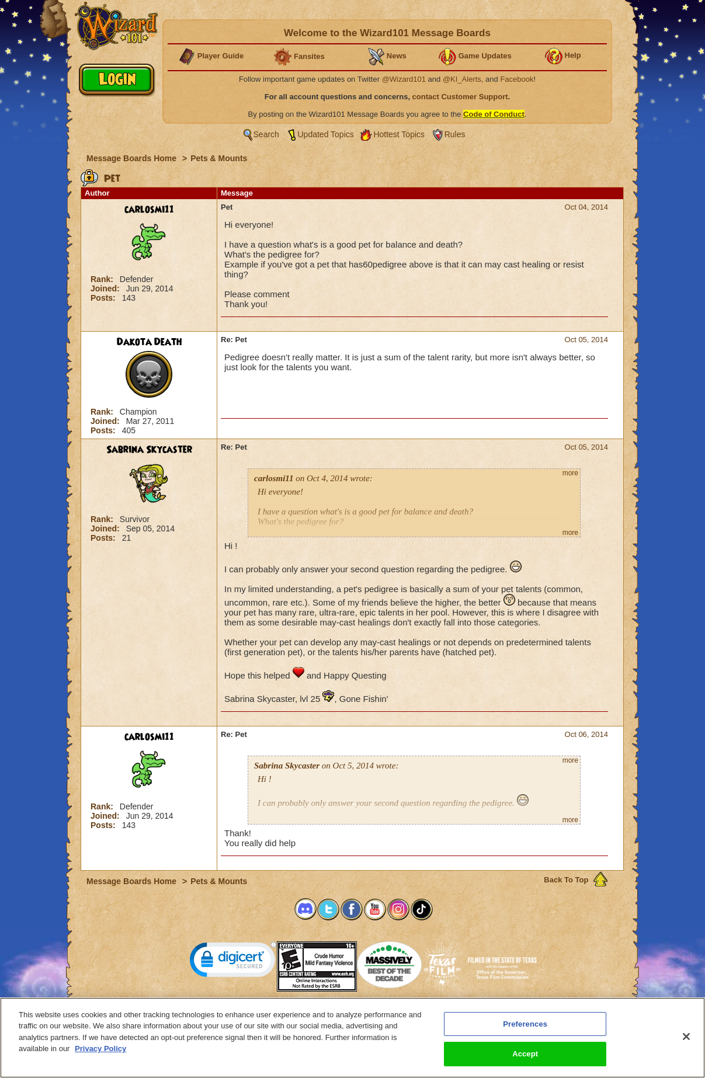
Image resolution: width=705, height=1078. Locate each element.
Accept (525, 1055)
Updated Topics (326, 134)
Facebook (516, 79)
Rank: (103, 279)
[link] (233, 962)
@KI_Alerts (462, 79)
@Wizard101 (404, 79)
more (570, 473)
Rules (455, 134)
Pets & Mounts (218, 158)
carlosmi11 (149, 210)
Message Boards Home (132, 158)
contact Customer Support (460, 96)
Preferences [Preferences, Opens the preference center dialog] (525, 1024)
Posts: (104, 297)
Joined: (106, 288)
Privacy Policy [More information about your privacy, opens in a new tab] (100, 1049)
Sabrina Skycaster (149, 450)
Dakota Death (149, 342)
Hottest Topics (399, 134)
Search (266, 134)
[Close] (686, 1038)
